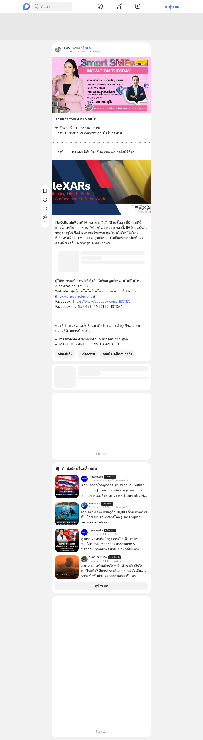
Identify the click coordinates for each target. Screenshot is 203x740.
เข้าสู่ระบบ (171, 6)
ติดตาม (87, 47)
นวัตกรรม (87, 354)
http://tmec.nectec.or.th (75, 296)
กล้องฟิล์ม (65, 354)
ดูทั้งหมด (101, 586)
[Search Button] (36, 6)
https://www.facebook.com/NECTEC (101, 301)
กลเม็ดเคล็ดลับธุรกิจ (117, 354)
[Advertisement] (102, 26)
